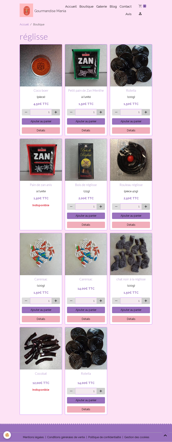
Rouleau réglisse (131, 185)
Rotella (131, 90)
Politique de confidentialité (104, 437)
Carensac (40, 279)
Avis (128, 14)
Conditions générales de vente (66, 437)
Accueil (71, 6)
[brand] (40, 10)
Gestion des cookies (136, 437)
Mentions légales (33, 437)
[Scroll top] (165, 435)
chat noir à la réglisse (131, 279)
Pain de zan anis (41, 185)
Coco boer (41, 90)
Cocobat (41, 373)
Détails (41, 130)
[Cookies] (7, 435)
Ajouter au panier (41, 121)
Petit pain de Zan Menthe (86, 90)
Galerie (101, 6)
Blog (113, 6)
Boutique (86, 6)
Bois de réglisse (86, 185)
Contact (126, 6)
